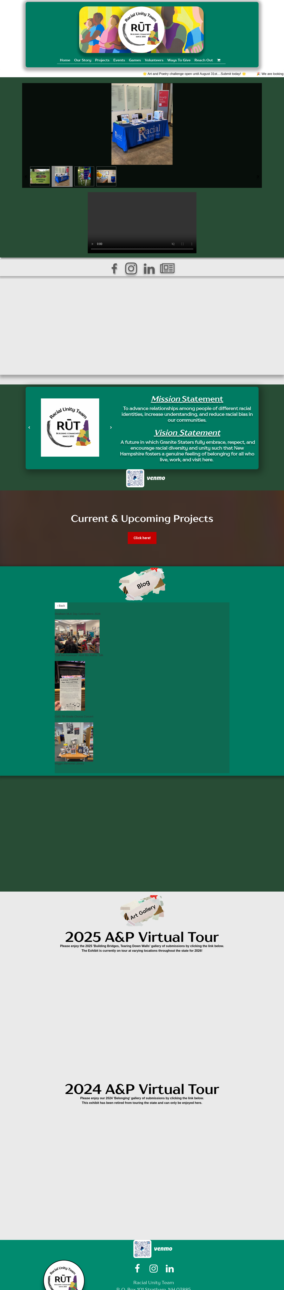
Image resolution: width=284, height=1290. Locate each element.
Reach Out (204, 60)
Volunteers (154, 60)
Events (119, 60)
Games (135, 60)
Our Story (82, 60)
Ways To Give (179, 60)
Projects (102, 60)
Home (65, 60)
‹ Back (61, 605)
